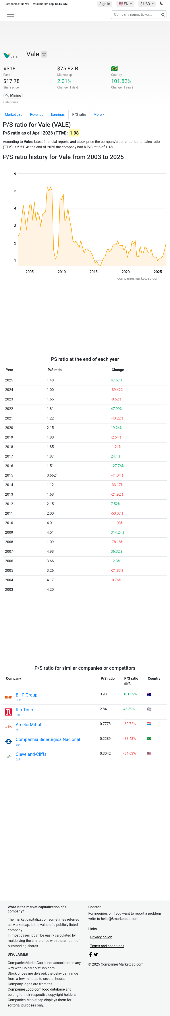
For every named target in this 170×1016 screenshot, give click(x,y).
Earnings (58, 114)
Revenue (37, 114)
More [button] (98, 114)
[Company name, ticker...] (138, 14)
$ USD (145, 4)
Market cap (14, 114)
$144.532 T (62, 4)
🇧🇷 (114, 68)
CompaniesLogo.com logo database (36, 989)
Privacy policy (101, 937)
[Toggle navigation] (11, 14)
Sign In (104, 4)
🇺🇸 (124, 4)
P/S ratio (79, 114)
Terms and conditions (107, 946)
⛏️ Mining (13, 95)
